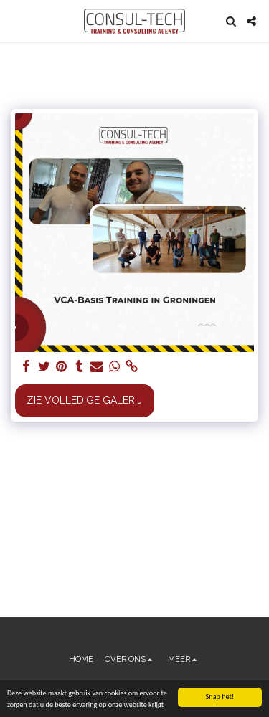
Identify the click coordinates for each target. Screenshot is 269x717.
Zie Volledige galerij (84, 400)
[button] (16, 20)
